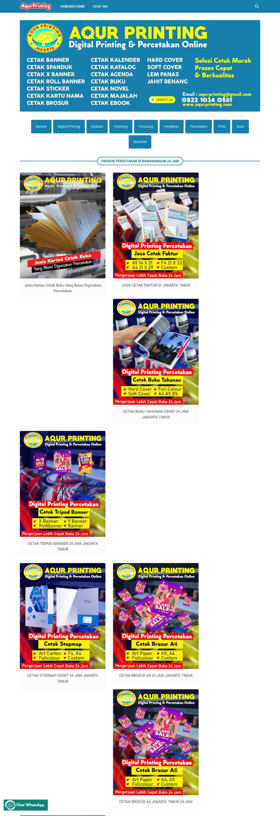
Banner (39, 127)
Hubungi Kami (73, 6)
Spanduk (140, 143)
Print (223, 127)
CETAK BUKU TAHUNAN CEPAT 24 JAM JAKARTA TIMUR (171, 253)
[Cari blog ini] (257, 6)
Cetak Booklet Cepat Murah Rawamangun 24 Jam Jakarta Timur (68, 753)
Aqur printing (128, 808)
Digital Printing (67, 127)
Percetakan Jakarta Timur (155, 808)
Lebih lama (141, 371)
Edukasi (96, 127)
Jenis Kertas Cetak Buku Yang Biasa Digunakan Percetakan (47, 253)
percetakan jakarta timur (114, 694)
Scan (242, 127)
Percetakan (199, 127)
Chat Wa (100, 6)
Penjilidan (172, 127)
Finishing (120, 127)
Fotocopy (146, 127)
